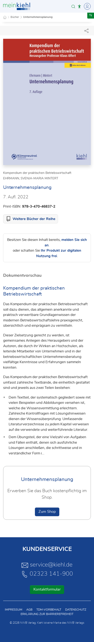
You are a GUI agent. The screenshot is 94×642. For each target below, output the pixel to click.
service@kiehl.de (47, 565)
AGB (29, 609)
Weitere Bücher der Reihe (34, 219)
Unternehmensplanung (38, 17)
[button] (73, 6)
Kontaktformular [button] (47, 589)
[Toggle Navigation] (86, 6)
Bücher (15, 17)
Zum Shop (47, 512)
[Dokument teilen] (86, 30)
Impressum (13, 609)
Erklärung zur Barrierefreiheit (47, 614)
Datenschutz (75, 609)
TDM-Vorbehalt (48, 609)
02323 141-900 (47, 574)
